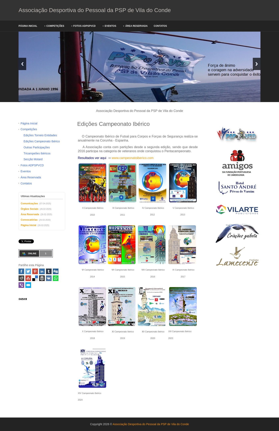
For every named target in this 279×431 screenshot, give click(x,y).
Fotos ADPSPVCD (84, 26)
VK (49, 278)
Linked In (42, 271)
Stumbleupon (28, 278)
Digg (55, 271)
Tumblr (49, 271)
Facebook (21, 271)
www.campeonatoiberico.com (133, 158)
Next (256, 64)
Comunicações (29, 203)
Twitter (28, 271)
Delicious (35, 278)
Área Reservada (136, 26)
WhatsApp (55, 278)
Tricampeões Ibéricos (37, 153)
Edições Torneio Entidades (40, 135)
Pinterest (35, 271)
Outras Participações (37, 147)
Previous (22, 64)
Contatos (160, 26)
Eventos (110, 26)
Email (28, 285)
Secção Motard (33, 159)
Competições (55, 26)
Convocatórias (29, 219)
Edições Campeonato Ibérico (42, 141)
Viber (21, 285)
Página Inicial (28, 26)
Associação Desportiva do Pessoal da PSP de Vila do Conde (95, 10)
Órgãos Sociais (29, 209)
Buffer (42, 278)
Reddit (21, 278)
